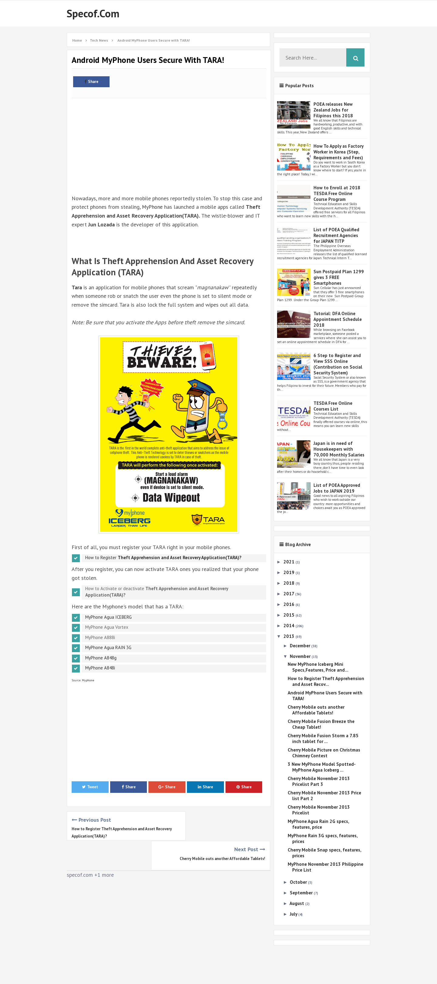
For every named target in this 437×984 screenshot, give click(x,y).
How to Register (163, 557)
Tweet (90, 787)
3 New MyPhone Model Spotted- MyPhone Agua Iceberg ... (321, 767)
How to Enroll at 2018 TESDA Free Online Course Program (336, 193)
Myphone (87, 680)
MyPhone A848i (100, 668)
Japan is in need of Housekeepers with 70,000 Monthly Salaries (338, 449)
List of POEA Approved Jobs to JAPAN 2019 (336, 488)
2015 (289, 615)
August (297, 903)
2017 (289, 594)
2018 (289, 583)
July (294, 914)
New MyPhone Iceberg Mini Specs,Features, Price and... (318, 667)
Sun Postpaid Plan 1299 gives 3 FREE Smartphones (338, 277)
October (299, 882)
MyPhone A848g (101, 658)
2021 (289, 562)
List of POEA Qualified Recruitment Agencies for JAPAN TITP (336, 235)
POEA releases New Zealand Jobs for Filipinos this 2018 (333, 110)
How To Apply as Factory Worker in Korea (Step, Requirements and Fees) (338, 151)
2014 (289, 625)
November (301, 656)
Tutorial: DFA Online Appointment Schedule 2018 (337, 319)
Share (91, 81)
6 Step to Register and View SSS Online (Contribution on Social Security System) (337, 364)
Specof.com (93, 13)
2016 (289, 604)
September (302, 893)
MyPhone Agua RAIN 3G (108, 647)
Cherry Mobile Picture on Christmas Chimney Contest (324, 753)
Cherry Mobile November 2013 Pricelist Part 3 (319, 781)
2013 (289, 636)
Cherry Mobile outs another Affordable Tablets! (222, 828)
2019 (289, 572)
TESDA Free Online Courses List (332, 406)
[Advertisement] (169, 142)
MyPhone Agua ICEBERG (108, 617)
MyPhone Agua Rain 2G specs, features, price (318, 824)
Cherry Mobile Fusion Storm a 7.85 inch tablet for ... (323, 738)
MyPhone (153, 206)
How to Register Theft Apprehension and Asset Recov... (326, 681)
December (300, 646)
